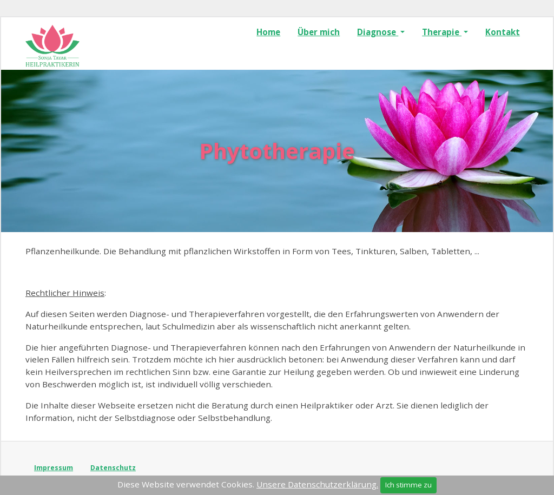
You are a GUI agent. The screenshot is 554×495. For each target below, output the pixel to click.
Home (268, 32)
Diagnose (377, 32)
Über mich (319, 32)
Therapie (441, 32)
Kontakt (502, 32)
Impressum (53, 467)
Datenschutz (113, 467)
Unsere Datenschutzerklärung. (317, 484)
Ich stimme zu (408, 485)
